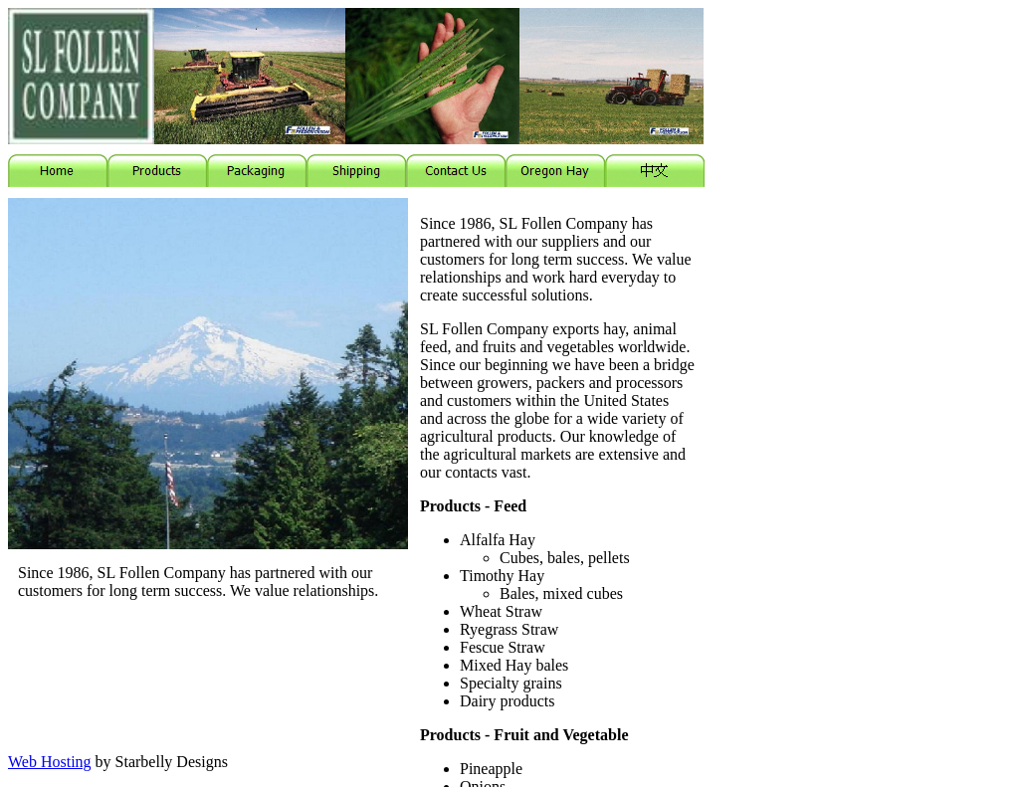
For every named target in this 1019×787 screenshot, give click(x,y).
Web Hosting (50, 761)
